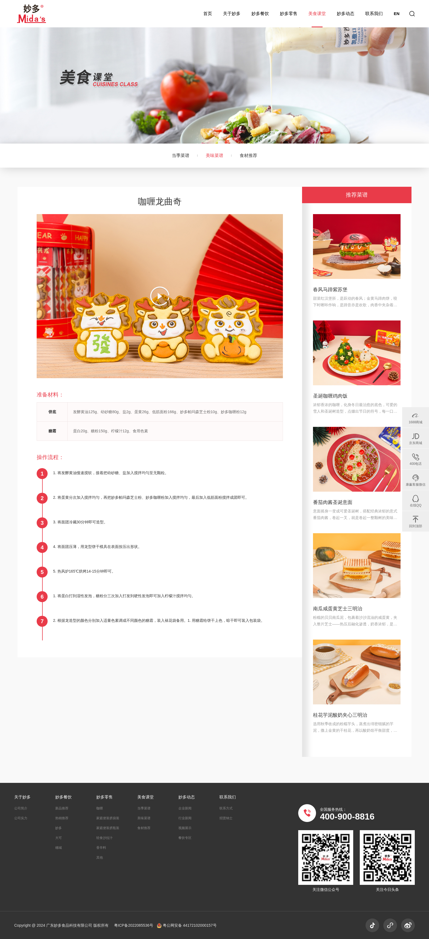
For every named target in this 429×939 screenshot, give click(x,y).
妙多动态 (345, 13)
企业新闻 (185, 808)
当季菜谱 (180, 155)
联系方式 (226, 808)
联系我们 (374, 13)
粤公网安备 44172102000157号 (187, 925)
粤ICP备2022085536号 (134, 925)
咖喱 (99, 808)
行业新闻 (185, 818)
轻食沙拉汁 (104, 838)
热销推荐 (61, 818)
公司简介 (20, 808)
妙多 (58, 828)
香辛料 (101, 848)
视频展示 (185, 828)
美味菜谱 (214, 155)
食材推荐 (248, 155)
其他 (99, 857)
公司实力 (20, 818)
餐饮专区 (185, 838)
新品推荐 (61, 808)
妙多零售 (288, 13)
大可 (58, 838)
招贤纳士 (226, 818)
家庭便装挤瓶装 (107, 828)
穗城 (58, 848)
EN (396, 13)
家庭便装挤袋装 (107, 818)
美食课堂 (317, 13)
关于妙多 (231, 13)
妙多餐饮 (260, 13)
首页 (207, 13)
